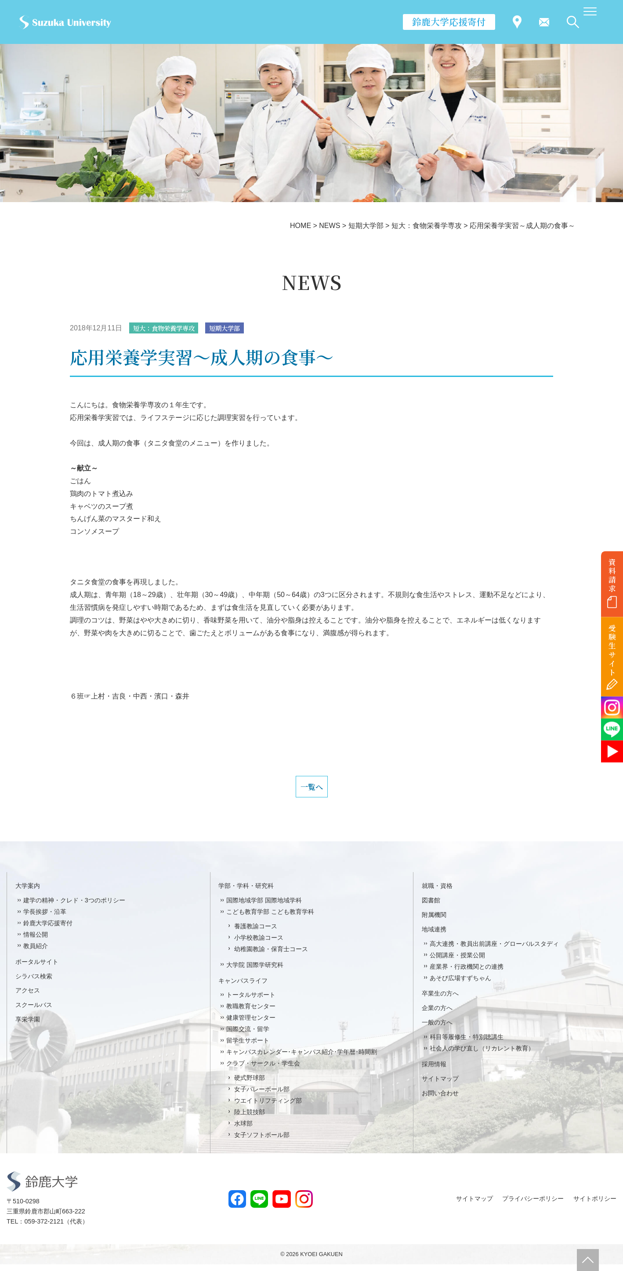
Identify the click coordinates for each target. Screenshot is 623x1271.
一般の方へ (437, 1029)
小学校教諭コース (258, 944)
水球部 (243, 1129)
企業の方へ (437, 1014)
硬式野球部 (249, 1084)
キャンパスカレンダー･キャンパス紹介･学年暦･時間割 (301, 1058)
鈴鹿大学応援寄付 (449, 21)
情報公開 (35, 941)
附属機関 (434, 921)
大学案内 (27, 892)
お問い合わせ (440, 1099)
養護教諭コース (255, 932)
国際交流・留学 (247, 1035)
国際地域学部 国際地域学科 (264, 906)
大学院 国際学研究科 (254, 971)
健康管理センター (250, 1024)
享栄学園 (27, 1026)
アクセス (27, 997)
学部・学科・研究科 (246, 892)
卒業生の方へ (440, 1000)
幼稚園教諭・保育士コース (271, 955)
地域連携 (434, 935)
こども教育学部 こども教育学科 (270, 918)
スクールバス (33, 1011)
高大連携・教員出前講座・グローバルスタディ (494, 950)
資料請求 (612, 575)
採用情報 (434, 1070)
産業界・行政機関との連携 (466, 973)
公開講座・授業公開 (457, 961)
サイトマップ (440, 1085)
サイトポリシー (594, 1205)
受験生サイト (612, 650)
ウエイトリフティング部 (268, 1107)
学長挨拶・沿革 (44, 918)
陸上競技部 (249, 1118)
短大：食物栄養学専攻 (169, 328)
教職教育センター (250, 1013)
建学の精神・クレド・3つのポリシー (74, 906)
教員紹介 (35, 952)
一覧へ (311, 790)
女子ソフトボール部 (262, 1141)
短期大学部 (236, 328)
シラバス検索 (33, 982)
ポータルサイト (36, 968)
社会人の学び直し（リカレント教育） (482, 1054)
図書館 (431, 906)
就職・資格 (437, 892)
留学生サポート (247, 1046)
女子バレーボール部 (262, 1095)
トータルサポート (250, 1001)
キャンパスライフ (243, 987)
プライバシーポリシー (533, 1205)
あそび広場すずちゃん (460, 984)
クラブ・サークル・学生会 (263, 1069)
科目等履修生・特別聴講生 (466, 1043)
